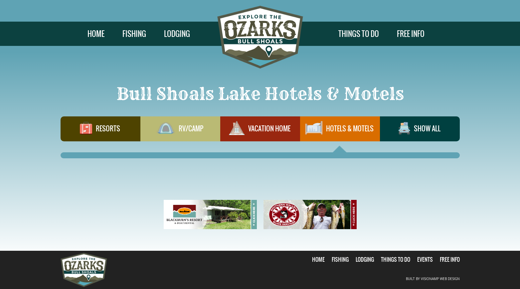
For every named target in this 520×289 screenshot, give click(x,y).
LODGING (177, 33)
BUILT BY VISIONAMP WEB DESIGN (433, 279)
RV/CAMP (180, 131)
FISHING (134, 33)
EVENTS (425, 259)
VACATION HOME (259, 131)
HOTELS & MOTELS (339, 131)
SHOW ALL (419, 131)
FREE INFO (411, 33)
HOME (95, 33)
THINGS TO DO (358, 33)
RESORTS (100, 131)
